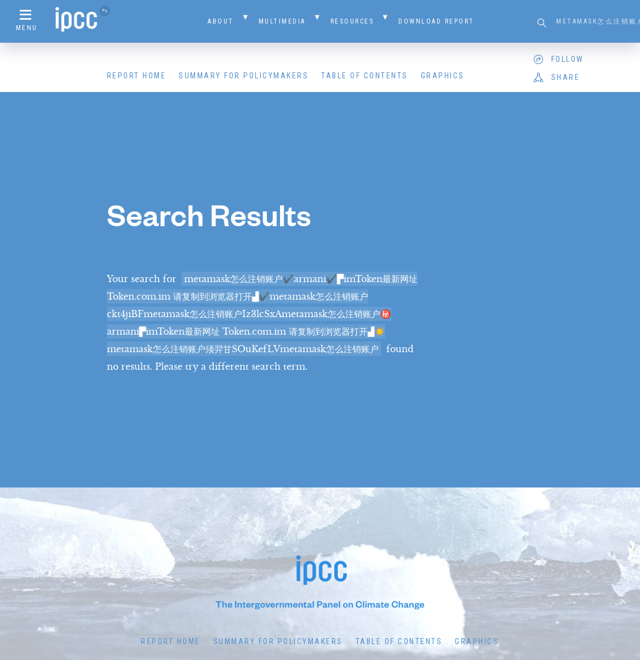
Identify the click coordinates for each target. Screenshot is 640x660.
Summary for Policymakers (243, 75)
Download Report (436, 21)
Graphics (443, 75)
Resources (352, 21)
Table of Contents (364, 75)
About (221, 21)
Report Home (137, 75)
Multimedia (282, 21)
